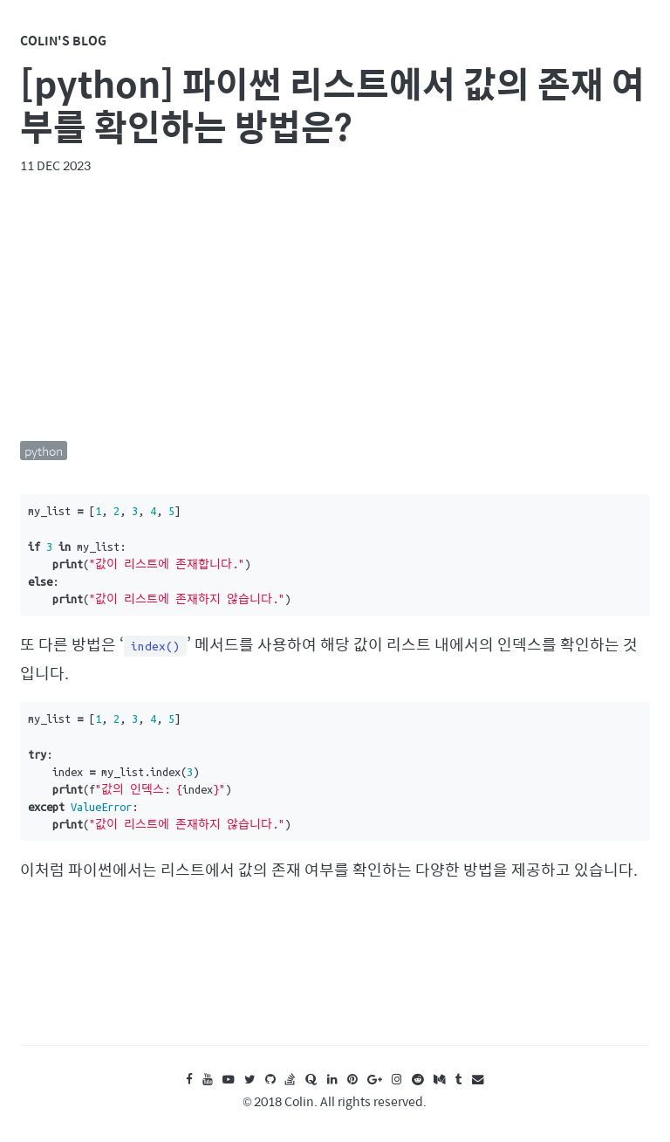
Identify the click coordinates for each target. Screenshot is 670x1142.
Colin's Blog (63, 40)
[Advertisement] (335, 307)
